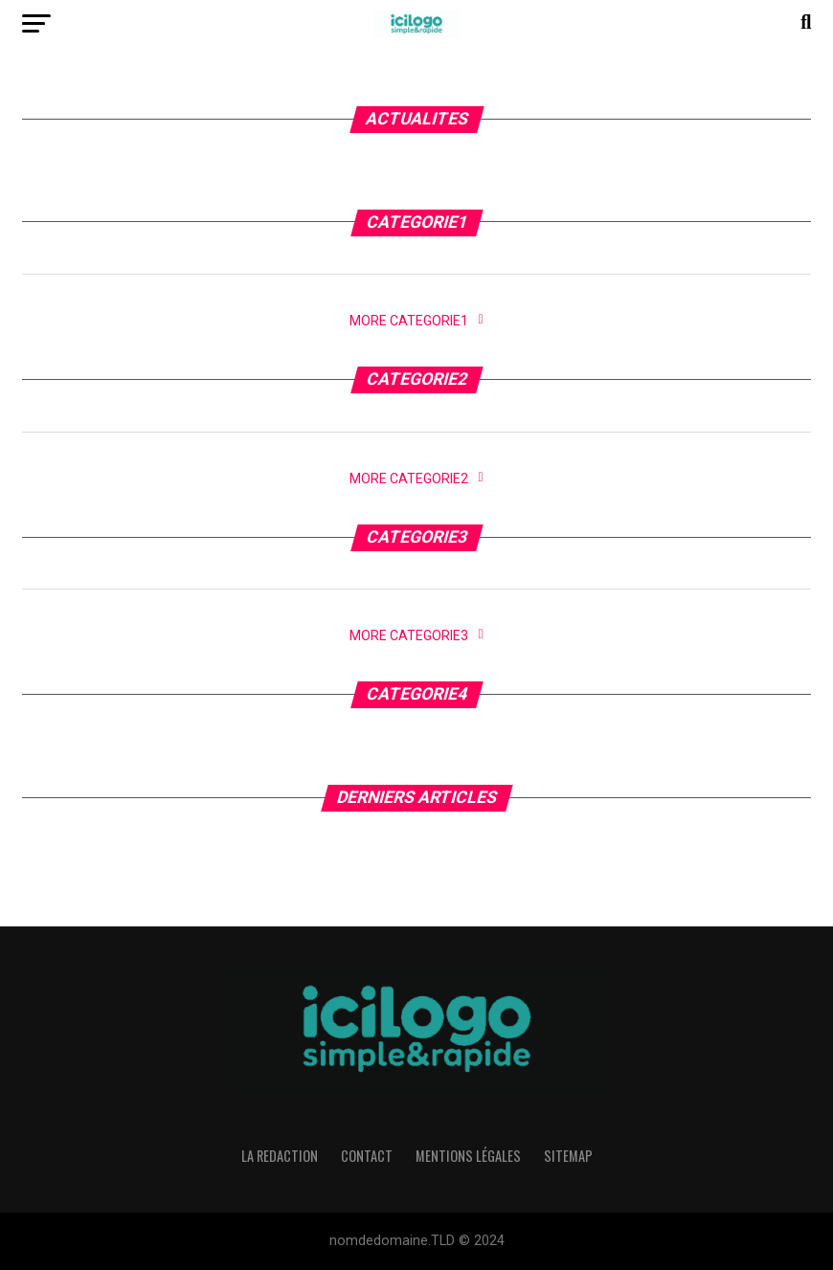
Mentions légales (468, 1156)
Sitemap (568, 1156)
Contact (367, 1156)
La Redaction (279, 1156)
